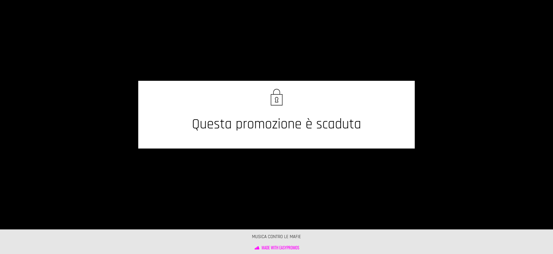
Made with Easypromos (280, 247)
